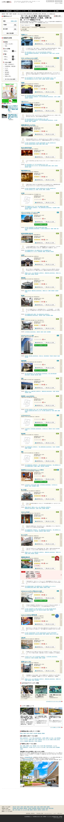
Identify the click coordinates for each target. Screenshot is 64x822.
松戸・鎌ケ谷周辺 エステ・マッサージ (31, 165)
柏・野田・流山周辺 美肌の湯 (30, 142)
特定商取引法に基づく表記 (37, 816)
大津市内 (43, 809)
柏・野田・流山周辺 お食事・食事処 (40, 227)
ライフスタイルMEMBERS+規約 (52, 816)
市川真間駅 (55, 207)
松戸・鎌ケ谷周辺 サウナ (44, 53)
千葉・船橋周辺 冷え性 (47, 250)
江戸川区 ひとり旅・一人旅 (29, 656)
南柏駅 (37, 189)
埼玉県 (18, 806)
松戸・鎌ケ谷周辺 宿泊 (29, 77)
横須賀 (19, 809)
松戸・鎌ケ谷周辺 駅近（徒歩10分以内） (32, 53)
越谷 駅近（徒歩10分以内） (34, 355)
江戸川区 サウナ (28, 657)
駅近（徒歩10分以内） (37, 738)
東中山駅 (52, 251)
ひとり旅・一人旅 (52, 738)
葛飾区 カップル (28, 391)
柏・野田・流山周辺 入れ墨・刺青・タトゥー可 (33, 410)
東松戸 (31, 733)
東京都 (31, 806)
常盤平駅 (26, 54)
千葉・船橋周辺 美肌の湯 (29, 250)
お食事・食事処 (45, 738)
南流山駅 (55, 355)
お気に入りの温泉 (50, 1)
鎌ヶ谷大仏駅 (27, 374)
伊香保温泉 (34, 808)
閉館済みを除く (43, 27)
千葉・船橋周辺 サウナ (57, 529)
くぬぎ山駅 (57, 53)
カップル (47, 739)
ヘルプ (54, 813)
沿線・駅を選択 (10, 33)
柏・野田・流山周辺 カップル (30, 189)
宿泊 (33, 739)
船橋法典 (39, 733)
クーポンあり (34, 27)
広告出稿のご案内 (40, 813)
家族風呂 (7, 74)
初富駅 (40, 374)
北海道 (38, 806)
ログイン (57, 3)
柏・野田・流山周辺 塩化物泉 (30, 188)
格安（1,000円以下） (24, 738)
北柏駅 (56, 410)
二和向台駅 (32, 374)
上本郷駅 (58, 96)
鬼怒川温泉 (51, 808)
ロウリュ (22, 741)
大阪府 (35, 806)
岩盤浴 (51, 739)
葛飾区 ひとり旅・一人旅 (36, 507)
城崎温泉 (25, 808)
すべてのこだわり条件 (10, 79)
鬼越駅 (38, 466)
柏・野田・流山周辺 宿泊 (29, 227)
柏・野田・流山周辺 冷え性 (50, 142)
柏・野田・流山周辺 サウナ (46, 410)
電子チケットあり (25, 27)
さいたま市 (24, 809)
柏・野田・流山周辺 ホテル (45, 228)
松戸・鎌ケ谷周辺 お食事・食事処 (45, 165)
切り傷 (36, 741)
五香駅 (50, 53)
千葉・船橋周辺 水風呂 (29, 466)
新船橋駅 (41, 587)
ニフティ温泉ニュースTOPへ (55, 727)
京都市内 (39, 809)
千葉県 (21, 806)
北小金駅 (55, 120)
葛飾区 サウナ (45, 290)
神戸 (47, 809)
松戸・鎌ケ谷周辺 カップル (29, 164)
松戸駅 (55, 96)
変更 (15, 24)
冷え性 (36, 739)
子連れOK (40, 739)
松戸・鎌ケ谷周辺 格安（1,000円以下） (45, 52)
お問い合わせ (59, 813)
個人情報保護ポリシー (28, 816)
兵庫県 (25, 806)
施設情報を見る (39, 43)
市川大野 (35, 733)
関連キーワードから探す (7, 811)
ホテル (44, 739)
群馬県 (28, 806)
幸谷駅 (30, 121)
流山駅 (58, 355)
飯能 (28, 809)
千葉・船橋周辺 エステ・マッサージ (31, 251)
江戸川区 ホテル (45, 428)
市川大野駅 (48, 251)
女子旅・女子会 (56, 739)
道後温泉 (39, 808)
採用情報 (60, 816)
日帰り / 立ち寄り (9, 43)
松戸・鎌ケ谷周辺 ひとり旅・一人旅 (31, 52)
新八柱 (28, 733)
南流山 (21, 733)
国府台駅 (26, 166)
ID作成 (61, 3)
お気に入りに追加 (50, 43)
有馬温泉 (21, 808)
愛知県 (45, 806)
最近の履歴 (58, 1)
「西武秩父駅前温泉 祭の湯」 (28, 759)
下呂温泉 (29, 808)
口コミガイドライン (48, 813)
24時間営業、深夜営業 (10, 66)
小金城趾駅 (34, 121)
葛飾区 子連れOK (28, 290)
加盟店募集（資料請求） (30, 813)
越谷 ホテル (41, 355)
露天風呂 (59, 738)
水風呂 (30, 739)
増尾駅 (26, 229)
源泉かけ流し (31, 741)
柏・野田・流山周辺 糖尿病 (40, 142)
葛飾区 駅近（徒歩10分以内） (37, 290)
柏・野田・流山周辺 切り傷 (40, 188)
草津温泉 (14, 808)
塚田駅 (44, 251)
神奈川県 (14, 806)
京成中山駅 (47, 466)
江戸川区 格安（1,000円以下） (40, 656)
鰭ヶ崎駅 (26, 357)
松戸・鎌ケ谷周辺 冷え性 (38, 77)
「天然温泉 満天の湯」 (28, 757)
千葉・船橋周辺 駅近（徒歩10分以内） (45, 207)
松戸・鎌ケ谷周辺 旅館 (52, 373)
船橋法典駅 (40, 251)
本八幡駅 (29, 448)
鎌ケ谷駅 (36, 374)
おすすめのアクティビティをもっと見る (53, 701)
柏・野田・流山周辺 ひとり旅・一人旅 (31, 409)
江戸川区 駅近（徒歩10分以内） (30, 331)
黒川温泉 (43, 808)
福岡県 (48, 806)
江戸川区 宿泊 (27, 428)
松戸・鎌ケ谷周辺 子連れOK (30, 95)
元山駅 (53, 53)
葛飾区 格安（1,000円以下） (36, 391)
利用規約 (44, 816)
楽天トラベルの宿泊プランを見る (41, 68)
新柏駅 (44, 189)
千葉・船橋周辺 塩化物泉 (29, 586)
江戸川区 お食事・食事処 (35, 484)
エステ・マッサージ (24, 739)
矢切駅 (52, 165)
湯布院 (47, 808)
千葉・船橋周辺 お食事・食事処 (42, 206)
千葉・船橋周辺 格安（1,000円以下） (31, 207)
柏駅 (57, 228)
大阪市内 (35, 809)
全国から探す (14, 21)
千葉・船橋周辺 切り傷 (38, 250)
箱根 (18, 808)
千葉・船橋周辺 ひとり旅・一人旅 (31, 206)
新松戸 (24, 733)
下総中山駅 (42, 466)
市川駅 (30, 208)
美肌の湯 (40, 741)
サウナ (30, 738)
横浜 (13, 809)
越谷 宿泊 (26, 355)
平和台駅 (51, 355)
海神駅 (48, 587)
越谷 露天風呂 (46, 355)
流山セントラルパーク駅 (29, 611)
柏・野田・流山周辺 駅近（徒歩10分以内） (32, 228)
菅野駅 (58, 207)
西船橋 (43, 733)
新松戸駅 (26, 121)
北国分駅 (26, 97)
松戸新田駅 (31, 97)
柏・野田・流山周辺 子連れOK (50, 608)
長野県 (41, 806)
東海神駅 (45, 587)
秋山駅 (30, 166)
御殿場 (31, 809)
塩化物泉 (26, 741)
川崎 (16, 809)
